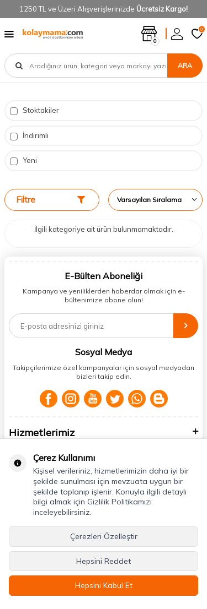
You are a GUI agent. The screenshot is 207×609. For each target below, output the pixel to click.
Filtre (50, 199)
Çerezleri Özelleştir (103, 536)
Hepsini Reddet (103, 561)
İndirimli (29, 135)
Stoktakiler (34, 110)
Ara (185, 65)
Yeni (23, 160)
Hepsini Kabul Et (103, 585)
